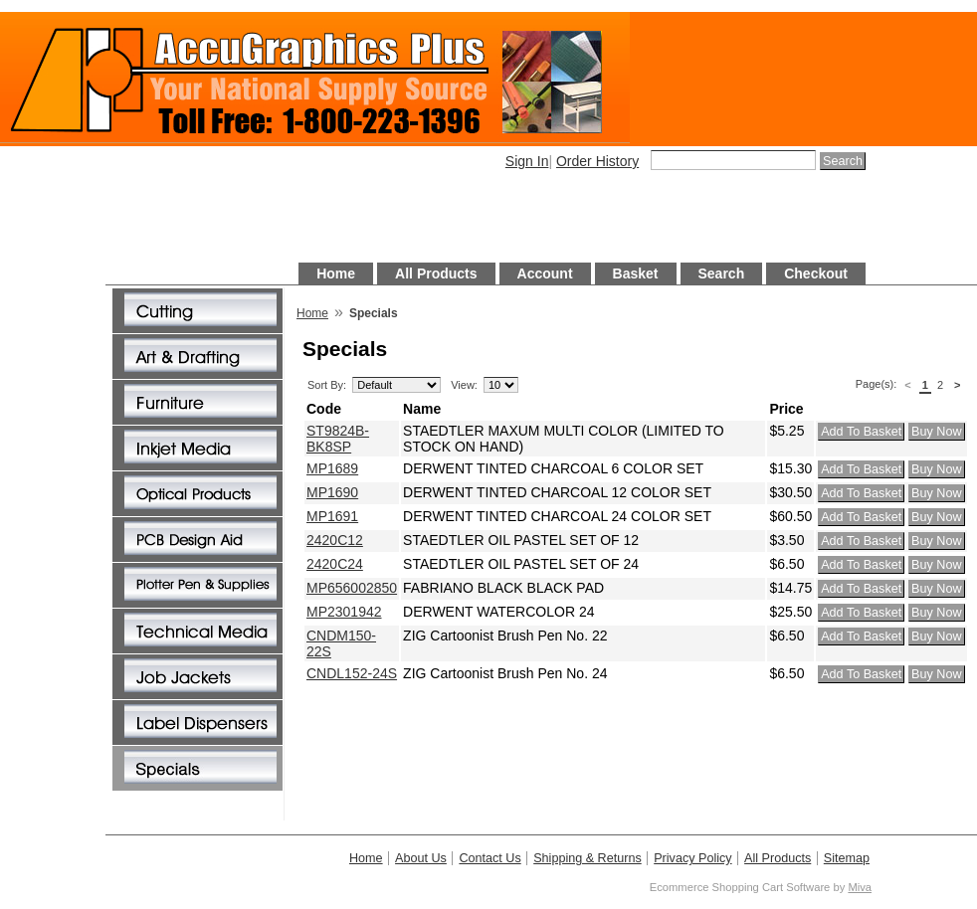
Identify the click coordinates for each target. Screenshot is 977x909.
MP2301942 (344, 612)
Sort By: (326, 385)
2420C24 (334, 564)
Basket (636, 273)
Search (721, 273)
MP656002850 (351, 588)
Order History (597, 161)
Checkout (816, 273)
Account (545, 273)
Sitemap (847, 858)
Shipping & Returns (587, 858)
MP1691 (332, 516)
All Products (436, 273)
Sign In (527, 161)
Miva (860, 887)
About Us (421, 858)
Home (335, 273)
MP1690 (332, 492)
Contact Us (489, 858)
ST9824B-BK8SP (337, 438)
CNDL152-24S (351, 673)
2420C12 (334, 540)
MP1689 (332, 468)
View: (464, 385)
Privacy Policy (692, 858)
